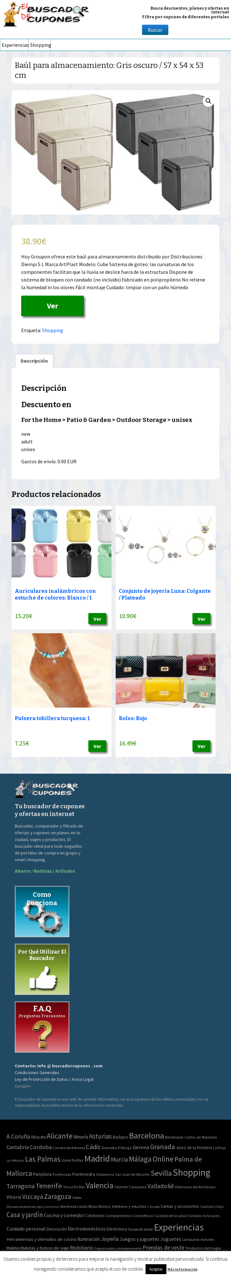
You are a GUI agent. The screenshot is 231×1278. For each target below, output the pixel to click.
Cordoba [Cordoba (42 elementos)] (41, 1147)
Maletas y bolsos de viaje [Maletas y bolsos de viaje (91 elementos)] (45, 1248)
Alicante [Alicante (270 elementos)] (60, 1135)
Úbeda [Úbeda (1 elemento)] (77, 1198)
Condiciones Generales (37, 1072)
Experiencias (15, 45)
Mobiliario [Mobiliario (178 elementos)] (81, 1247)
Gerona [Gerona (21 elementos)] (141, 1147)
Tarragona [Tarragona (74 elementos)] (20, 1186)
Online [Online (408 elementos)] (163, 1159)
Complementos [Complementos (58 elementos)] (118, 1215)
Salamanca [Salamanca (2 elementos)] (105, 1174)
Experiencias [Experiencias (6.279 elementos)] (179, 1227)
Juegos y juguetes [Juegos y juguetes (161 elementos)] (139, 1239)
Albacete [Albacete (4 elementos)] (38, 1137)
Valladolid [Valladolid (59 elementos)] (160, 1186)
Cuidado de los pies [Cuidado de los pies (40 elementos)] (203, 1216)
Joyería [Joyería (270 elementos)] (110, 1238)
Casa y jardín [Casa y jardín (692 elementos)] (24, 1214)
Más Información (182, 1269)
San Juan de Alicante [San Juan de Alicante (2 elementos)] (132, 1174)
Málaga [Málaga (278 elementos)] (140, 1159)
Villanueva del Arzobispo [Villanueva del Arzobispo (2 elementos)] (195, 1186)
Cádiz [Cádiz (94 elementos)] (93, 1147)
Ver (52, 306)
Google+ (23, 1086)
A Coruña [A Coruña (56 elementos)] (18, 1136)
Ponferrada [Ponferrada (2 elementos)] (62, 1174)
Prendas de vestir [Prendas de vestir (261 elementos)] (164, 1247)
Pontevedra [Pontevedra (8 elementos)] (83, 1174)
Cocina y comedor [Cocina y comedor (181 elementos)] (64, 1215)
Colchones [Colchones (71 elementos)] (94, 1215)
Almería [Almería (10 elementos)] (81, 1137)
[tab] (34, 360)
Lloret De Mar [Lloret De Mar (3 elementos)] (72, 1160)
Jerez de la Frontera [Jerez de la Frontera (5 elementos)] (194, 1147)
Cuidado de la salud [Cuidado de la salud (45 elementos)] (170, 1215)
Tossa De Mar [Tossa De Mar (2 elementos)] (74, 1186)
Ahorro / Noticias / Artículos (45, 871)
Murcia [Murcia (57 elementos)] (119, 1159)
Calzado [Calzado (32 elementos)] (153, 1206)
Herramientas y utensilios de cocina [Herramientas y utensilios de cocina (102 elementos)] (41, 1239)
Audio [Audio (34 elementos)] (83, 1206)
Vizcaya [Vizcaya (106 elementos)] (32, 1196)
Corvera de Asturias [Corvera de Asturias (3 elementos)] (69, 1147)
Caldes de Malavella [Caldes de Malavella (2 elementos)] (200, 1137)
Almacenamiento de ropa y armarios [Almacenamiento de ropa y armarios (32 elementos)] (32, 1206)
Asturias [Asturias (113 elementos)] (100, 1136)
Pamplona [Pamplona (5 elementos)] (42, 1174)
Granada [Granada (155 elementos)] (162, 1146)
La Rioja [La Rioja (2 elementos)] (219, 1147)
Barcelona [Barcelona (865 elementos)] (146, 1135)
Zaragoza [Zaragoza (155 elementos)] (57, 1196)
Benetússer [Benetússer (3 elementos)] (174, 1137)
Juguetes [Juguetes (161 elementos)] (170, 1239)
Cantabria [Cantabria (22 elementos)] (17, 1147)
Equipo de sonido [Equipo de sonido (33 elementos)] (140, 1229)
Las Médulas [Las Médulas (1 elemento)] (15, 1160)
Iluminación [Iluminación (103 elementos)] (88, 1239)
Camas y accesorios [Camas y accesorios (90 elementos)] (180, 1206)
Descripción (34, 360)
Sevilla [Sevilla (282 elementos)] (161, 1173)
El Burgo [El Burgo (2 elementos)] (125, 1147)
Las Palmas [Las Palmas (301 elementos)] (42, 1159)
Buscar (155, 30)
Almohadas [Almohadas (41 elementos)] (69, 1206)
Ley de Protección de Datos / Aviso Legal (54, 1079)
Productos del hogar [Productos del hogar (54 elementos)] (203, 1248)
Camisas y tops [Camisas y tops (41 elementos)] (212, 1206)
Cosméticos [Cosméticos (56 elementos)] (143, 1215)
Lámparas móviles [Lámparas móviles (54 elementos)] (198, 1239)
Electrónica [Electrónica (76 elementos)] (117, 1229)
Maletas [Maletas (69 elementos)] (13, 1248)
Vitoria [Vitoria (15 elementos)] (13, 1197)
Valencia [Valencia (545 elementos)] (99, 1185)
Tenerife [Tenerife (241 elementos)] (49, 1185)
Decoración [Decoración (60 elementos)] (57, 1229)
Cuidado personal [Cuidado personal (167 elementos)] (26, 1228)
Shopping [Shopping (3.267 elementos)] (191, 1172)
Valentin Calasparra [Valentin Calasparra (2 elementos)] (130, 1186)
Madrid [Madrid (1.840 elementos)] (97, 1158)
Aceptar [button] (156, 1269)
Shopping (40, 45)
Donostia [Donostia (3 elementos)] (109, 1147)
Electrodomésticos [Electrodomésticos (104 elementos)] (87, 1229)
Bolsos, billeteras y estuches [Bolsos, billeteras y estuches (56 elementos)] (122, 1206)
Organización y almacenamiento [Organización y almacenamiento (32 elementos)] (118, 1248)
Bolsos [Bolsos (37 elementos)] (93, 1206)
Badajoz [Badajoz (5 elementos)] (120, 1137)
